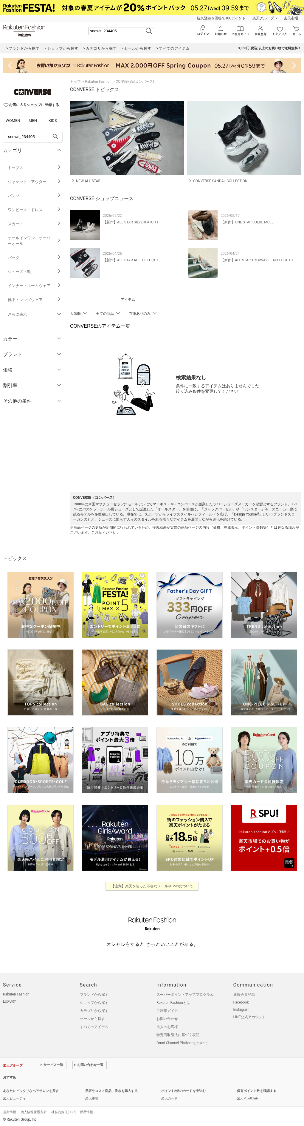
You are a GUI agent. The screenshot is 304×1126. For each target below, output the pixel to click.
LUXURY (9, 1001)
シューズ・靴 (34, 271)
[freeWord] (33, 137)
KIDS (53, 120)
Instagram (241, 1009)
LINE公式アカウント (249, 1017)
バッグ (34, 257)
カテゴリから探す (94, 1011)
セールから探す (92, 1019)
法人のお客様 (167, 1027)
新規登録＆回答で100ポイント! (221, 18)
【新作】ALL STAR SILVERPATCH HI (131, 222)
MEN (33, 120)
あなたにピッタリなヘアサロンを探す (31, 1091)
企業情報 (9, 1112)
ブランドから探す (94, 994)
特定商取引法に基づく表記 (177, 1035)
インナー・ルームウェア (34, 286)
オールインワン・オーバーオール (34, 241)
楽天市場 (291, 18)
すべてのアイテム (94, 1027)
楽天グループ (263, 18)
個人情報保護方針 (34, 1112)
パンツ (34, 196)
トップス (34, 168)
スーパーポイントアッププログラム (185, 994)
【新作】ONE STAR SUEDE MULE (247, 222)
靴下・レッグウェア (34, 300)
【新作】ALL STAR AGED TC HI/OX (131, 260)
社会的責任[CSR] (63, 1112)
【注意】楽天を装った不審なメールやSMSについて (152, 886)
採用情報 (86, 1112)
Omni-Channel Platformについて (182, 1043)
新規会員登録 (244, 994)
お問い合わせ (167, 1019)
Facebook (241, 1002)
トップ (75, 81)
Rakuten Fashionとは (173, 1003)
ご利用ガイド (167, 1011)
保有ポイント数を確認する (256, 1091)
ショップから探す (94, 1003)
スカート (34, 224)
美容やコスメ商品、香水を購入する (111, 1091)
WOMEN (13, 120)
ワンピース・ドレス (34, 210)
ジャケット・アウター (34, 182)
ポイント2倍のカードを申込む (183, 1091)
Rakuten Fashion (98, 81)
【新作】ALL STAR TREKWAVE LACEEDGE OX (257, 260)
